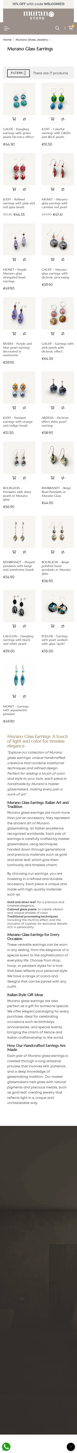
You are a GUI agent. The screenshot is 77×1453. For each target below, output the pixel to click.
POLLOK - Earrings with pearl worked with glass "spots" (55, 640)
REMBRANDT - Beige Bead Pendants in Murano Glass (56, 492)
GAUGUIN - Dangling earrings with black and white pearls (18, 640)
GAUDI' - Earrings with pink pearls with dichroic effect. (58, 347)
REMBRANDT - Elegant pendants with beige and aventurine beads (19, 566)
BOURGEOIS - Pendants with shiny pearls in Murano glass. (17, 494)
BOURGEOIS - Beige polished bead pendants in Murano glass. (56, 568)
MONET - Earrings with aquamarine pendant (16, 710)
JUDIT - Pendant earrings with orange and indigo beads (18, 421)
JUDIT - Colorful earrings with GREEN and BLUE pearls (56, 133)
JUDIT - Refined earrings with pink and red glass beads (19, 203)
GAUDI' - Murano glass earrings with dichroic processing (55, 273)
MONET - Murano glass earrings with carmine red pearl (55, 203)
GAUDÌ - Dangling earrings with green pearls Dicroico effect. (18, 133)
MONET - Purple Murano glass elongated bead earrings (14, 275)
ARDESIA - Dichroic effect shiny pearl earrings (55, 421)
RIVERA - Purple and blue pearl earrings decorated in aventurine (17, 349)
